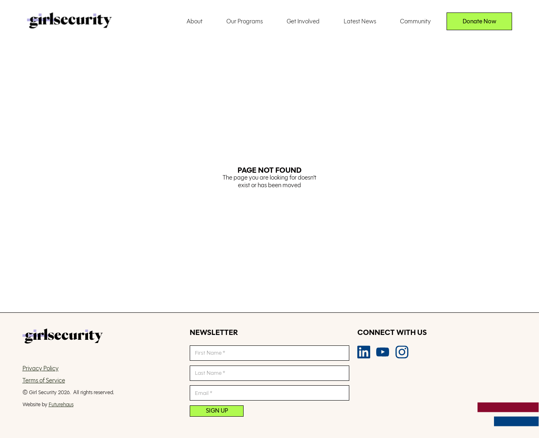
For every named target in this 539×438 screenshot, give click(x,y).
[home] (69, 21)
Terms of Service (44, 380)
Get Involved (303, 21)
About (194, 21)
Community (415, 21)
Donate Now (479, 21)
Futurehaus (61, 404)
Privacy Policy (41, 368)
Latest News (360, 21)
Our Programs (244, 21)
